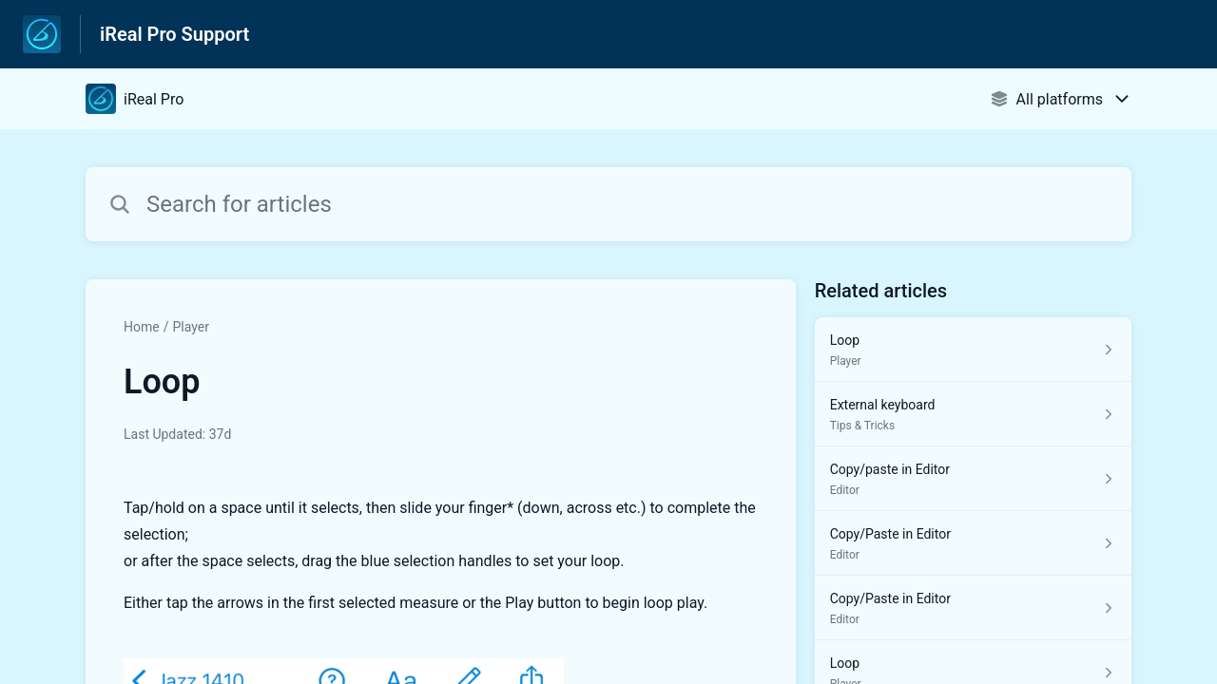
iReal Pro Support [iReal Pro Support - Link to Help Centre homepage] (174, 34)
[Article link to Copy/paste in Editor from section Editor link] (973, 478)
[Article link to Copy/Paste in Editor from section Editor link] (973, 543)
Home (142, 326)
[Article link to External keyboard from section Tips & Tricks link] (973, 414)
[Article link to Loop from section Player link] (973, 349)
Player (190, 326)
